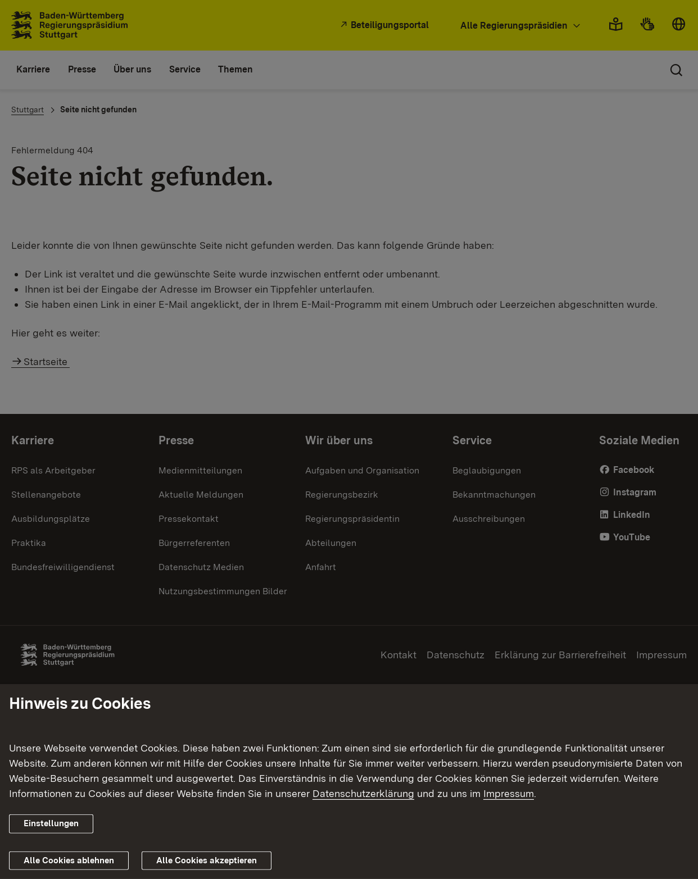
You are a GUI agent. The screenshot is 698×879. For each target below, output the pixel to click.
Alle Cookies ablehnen (69, 860)
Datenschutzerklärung (363, 793)
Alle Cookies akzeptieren (206, 860)
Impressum (508, 793)
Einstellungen (51, 823)
